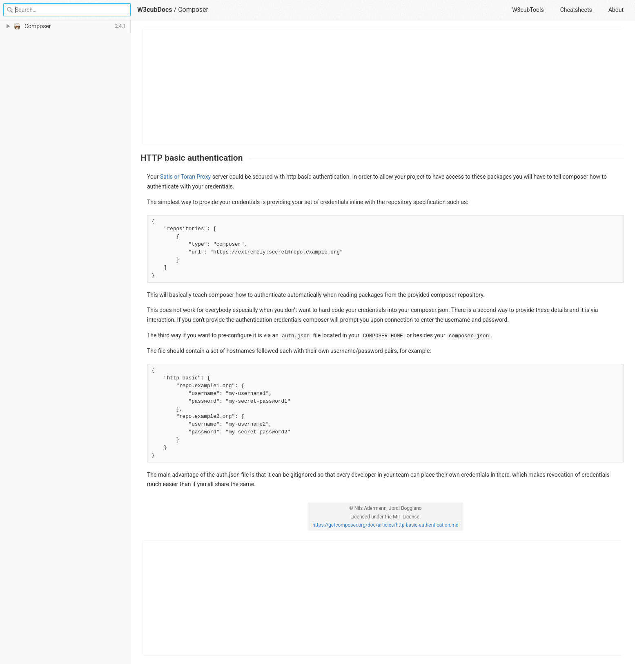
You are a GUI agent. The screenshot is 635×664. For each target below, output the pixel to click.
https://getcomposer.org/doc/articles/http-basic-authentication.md (385, 525)
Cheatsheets (576, 10)
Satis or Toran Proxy (185, 176)
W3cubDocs (154, 9)
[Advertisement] (382, 86)
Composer (193, 9)
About (616, 10)
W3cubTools (528, 10)
